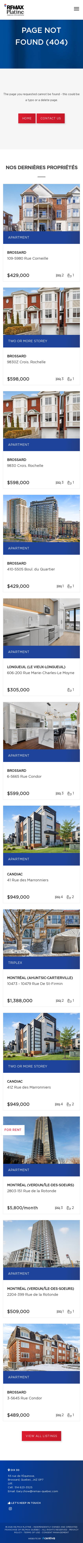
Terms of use (32, 1533)
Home (27, 118)
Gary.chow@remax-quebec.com (37, 1491)
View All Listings (41, 1436)
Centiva (48, 1538)
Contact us (51, 118)
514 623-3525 (23, 1487)
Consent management (55, 1533)
